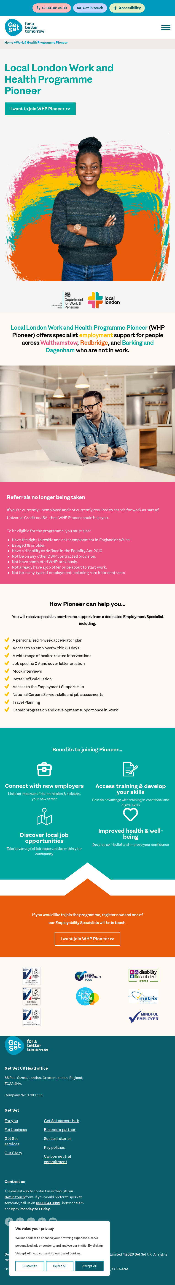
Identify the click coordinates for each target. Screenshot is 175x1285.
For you (11, 1120)
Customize (29, 1266)
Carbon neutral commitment (57, 1159)
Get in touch (15, 1197)
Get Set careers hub (61, 1120)
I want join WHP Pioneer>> (87, 939)
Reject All (59, 1266)
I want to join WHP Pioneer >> (40, 109)
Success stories (58, 1138)
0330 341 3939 (48, 1203)
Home (9, 42)
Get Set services (12, 1141)
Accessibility (130, 8)
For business (16, 1129)
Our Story (13, 1152)
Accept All (89, 1266)
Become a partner (60, 1129)
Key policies (54, 1147)
